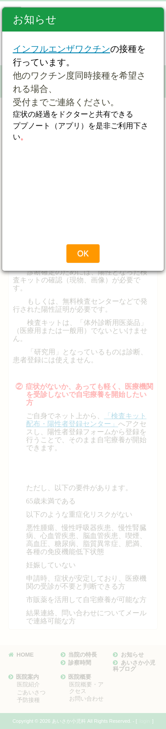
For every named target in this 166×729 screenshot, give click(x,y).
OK (83, 253)
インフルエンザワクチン (61, 49)
